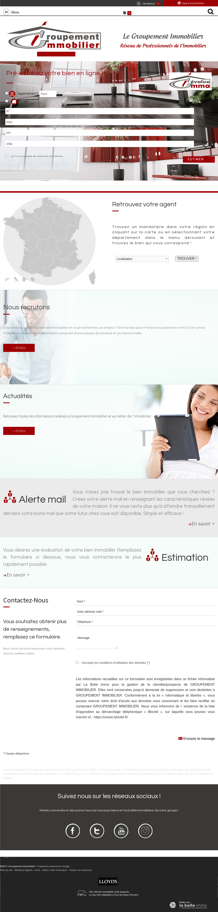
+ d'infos (19, 348)
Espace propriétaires (192, 3)
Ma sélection (148, 3)
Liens (37, 870)
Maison (20, 101)
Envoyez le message (196, 738)
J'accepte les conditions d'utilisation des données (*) (115, 662)
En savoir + (203, 523)
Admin (45, 870)
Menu (14, 12)
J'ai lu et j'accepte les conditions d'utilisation (36, 156)
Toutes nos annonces (80, 870)
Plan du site (6, 870)
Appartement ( (21, 94)
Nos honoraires (59, 870)
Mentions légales (23, 870)
